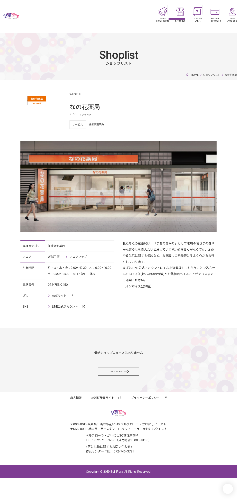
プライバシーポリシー (145, 408)
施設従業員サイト (102, 408)
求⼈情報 (76, 408)
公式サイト (59, 295)
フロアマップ (78, 256)
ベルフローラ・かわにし (26, 16)
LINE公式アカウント (65, 306)
